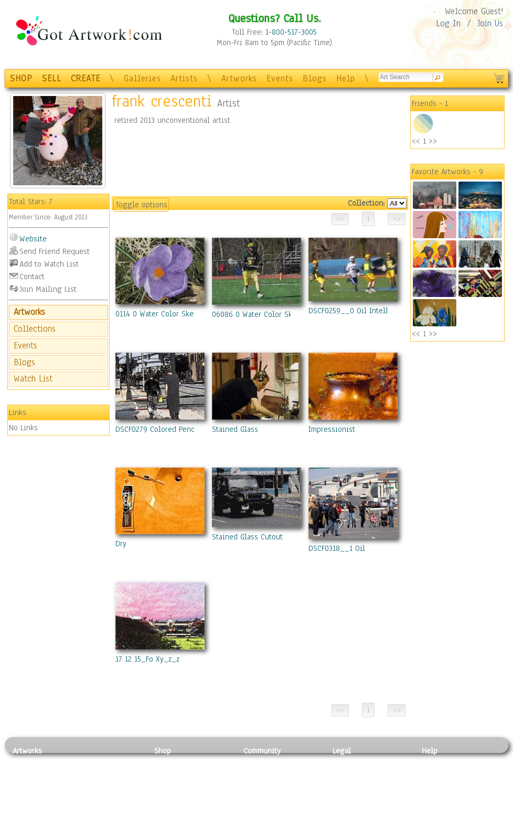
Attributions (350, 786)
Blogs (315, 78)
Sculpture (29, 821)
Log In (448, 23)
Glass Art (96, 821)
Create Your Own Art (188, 833)
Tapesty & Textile (110, 809)
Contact (32, 276)
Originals (170, 821)
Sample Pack (443, 774)
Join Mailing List (48, 289)
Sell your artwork (272, 809)
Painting (27, 762)
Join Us (490, 23)
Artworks (239, 78)
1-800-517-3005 (291, 32)
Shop (162, 751)
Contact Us (440, 762)
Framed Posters (179, 774)
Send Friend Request (54, 251)
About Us (437, 786)
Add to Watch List (49, 264)
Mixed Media (34, 809)
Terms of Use (354, 774)
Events (279, 78)
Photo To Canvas (181, 762)
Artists (184, 78)
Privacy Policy (356, 762)
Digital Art (30, 798)
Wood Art (96, 786)
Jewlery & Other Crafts (112, 833)
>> (433, 141)
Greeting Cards (179, 798)
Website (33, 238)
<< (416, 141)
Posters (166, 786)
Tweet (432, 833)
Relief (91, 762)
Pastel (91, 774)
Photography (34, 774)
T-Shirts (167, 809)
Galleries (142, 78)
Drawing (27, 786)
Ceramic (94, 798)
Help (345, 78)
